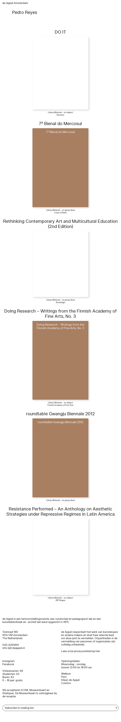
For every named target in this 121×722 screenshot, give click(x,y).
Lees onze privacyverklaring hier (80, 651)
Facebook (8, 664)
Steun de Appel (70, 680)
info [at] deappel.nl (13, 648)
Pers (64, 677)
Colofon (66, 683)
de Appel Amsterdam (15, 3)
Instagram (8, 661)
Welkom (66, 674)
